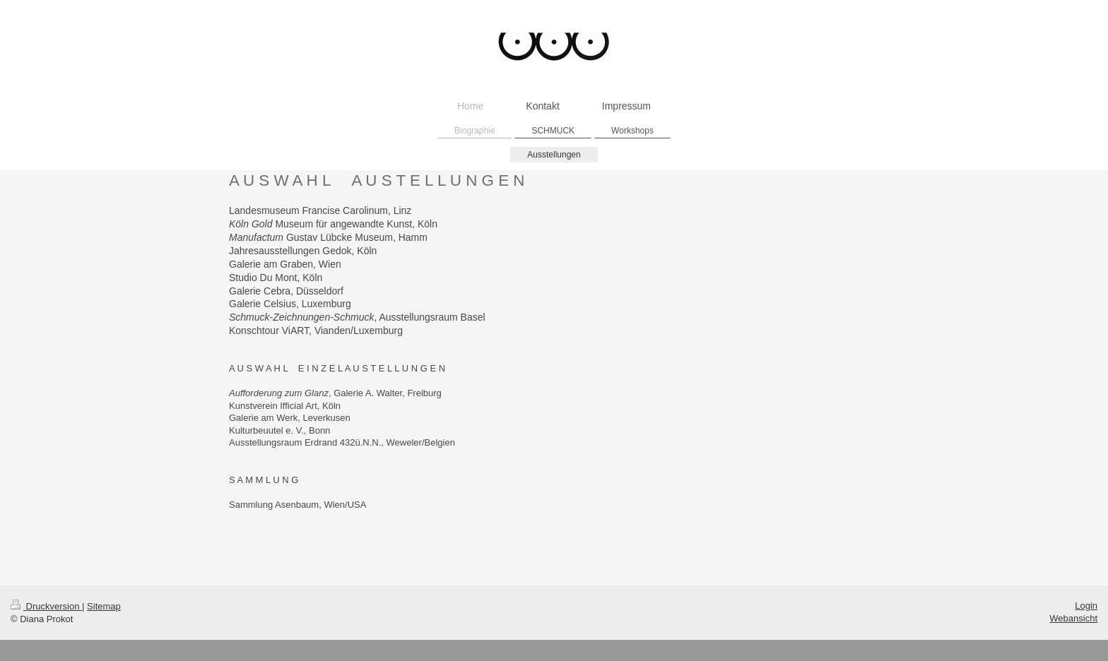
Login (1086, 605)
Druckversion (46, 606)
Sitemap (104, 606)
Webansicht (1073, 618)
